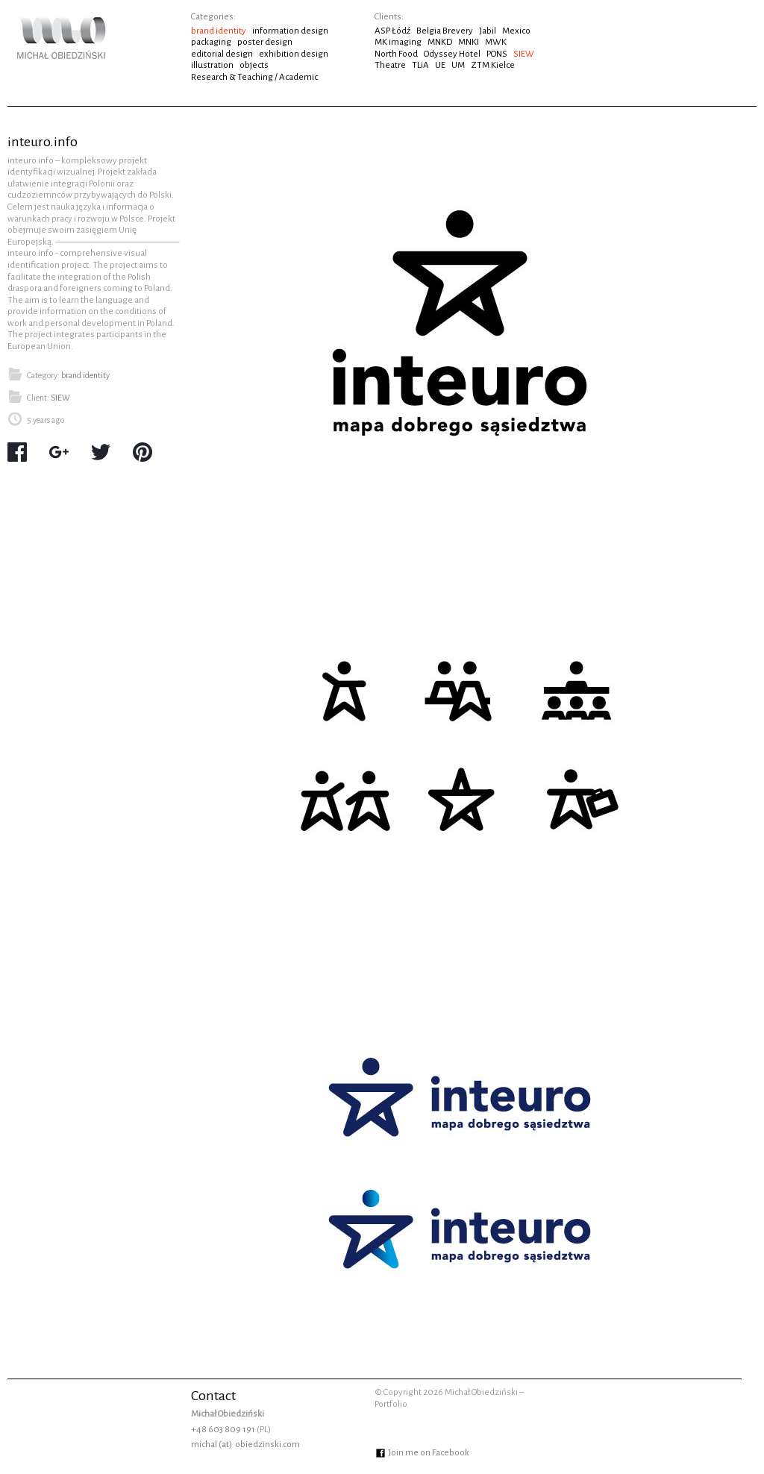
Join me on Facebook (422, 1453)
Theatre (390, 65)
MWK (496, 42)
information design (290, 31)
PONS (496, 54)
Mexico (516, 31)
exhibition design (293, 54)
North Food (396, 54)
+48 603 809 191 (223, 1429)
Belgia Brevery (444, 31)
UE (440, 65)
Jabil (487, 31)
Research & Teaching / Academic (254, 77)
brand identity (218, 31)
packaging (211, 42)
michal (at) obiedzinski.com (245, 1444)
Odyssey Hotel (452, 54)
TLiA (420, 65)
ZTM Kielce (493, 65)
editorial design (222, 54)
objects (254, 65)
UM (458, 65)
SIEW (523, 54)
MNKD (440, 42)
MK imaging (398, 42)
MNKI (468, 42)
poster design (264, 42)
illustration (212, 65)
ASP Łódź (392, 31)
